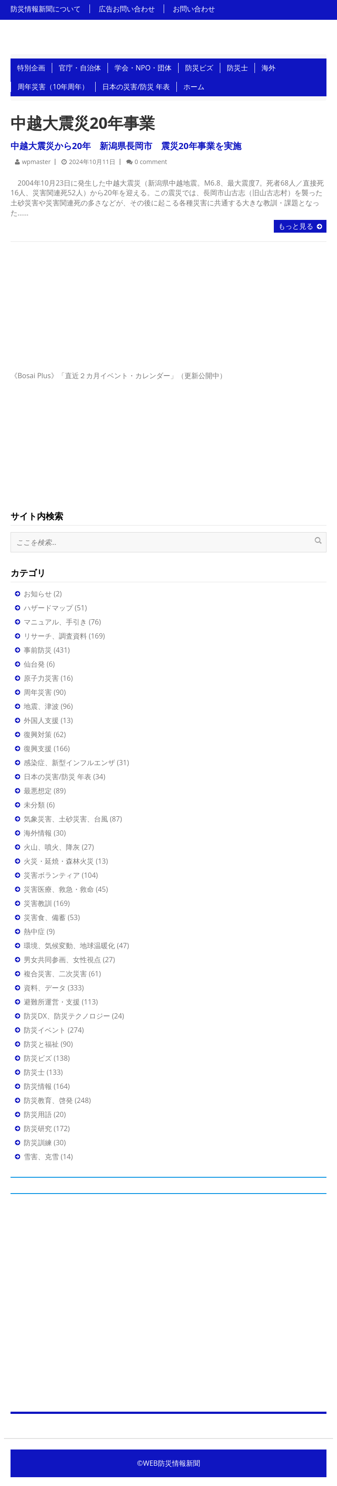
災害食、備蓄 (45, 917)
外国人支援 (41, 720)
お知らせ (38, 594)
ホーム (193, 86)
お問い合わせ (194, 8)
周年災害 (38, 692)
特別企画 (31, 68)
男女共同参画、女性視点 (62, 959)
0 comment (151, 161)
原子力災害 (41, 678)
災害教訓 (38, 903)
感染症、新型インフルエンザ (69, 762)
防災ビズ (199, 68)
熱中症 (34, 931)
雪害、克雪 (41, 1156)
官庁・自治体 (80, 68)
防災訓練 (38, 1142)
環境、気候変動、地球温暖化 (69, 945)
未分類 (34, 805)
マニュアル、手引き (55, 622)
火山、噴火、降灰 (52, 847)
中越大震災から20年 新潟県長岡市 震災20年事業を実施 (126, 146)
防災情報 (38, 1086)
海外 (269, 68)
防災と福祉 (41, 1044)
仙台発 (34, 664)
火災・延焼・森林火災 (59, 861)
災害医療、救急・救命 (59, 889)
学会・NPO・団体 (143, 68)
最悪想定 (38, 791)
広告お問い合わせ (127, 8)
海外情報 (38, 833)
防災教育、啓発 (48, 1100)
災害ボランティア (52, 875)
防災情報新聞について (46, 8)
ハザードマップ (48, 608)
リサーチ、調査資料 (55, 636)
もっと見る (295, 226)
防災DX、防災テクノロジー (67, 1016)
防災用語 (38, 1114)
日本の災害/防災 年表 (136, 86)
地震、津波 (41, 706)
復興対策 (38, 734)
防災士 (237, 68)
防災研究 (38, 1128)
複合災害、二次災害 (55, 973)
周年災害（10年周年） (53, 86)
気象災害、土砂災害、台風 (66, 819)
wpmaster (36, 161)
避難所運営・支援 (52, 1002)
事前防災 (38, 650)
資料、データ (45, 988)
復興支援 (38, 748)
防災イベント (45, 1030)
